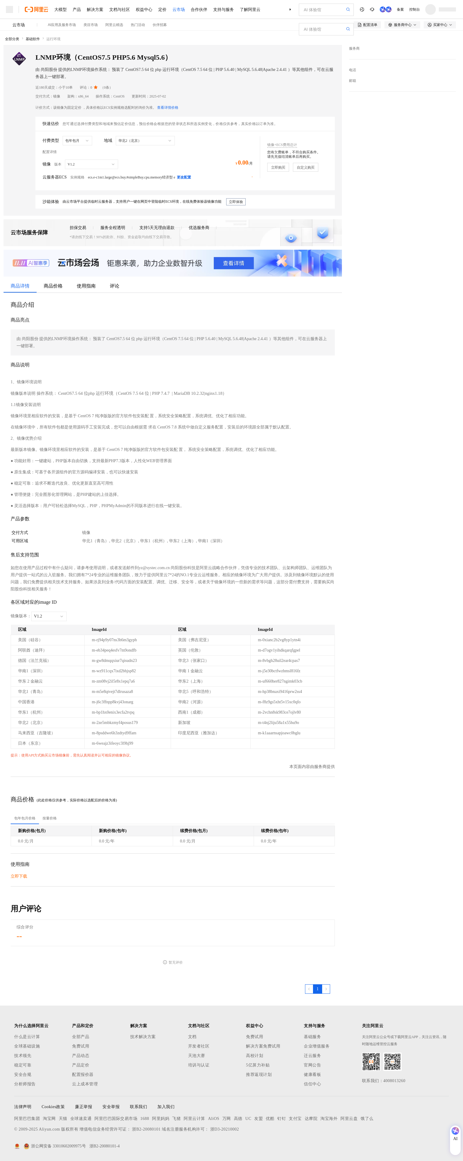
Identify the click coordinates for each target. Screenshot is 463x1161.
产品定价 (80, 1065)
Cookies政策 (53, 1107)
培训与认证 (199, 1065)
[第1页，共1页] (317, 989)
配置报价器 (83, 1074)
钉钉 (281, 1118)
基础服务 (312, 1037)
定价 (162, 9)
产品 (77, 9)
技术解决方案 (143, 1037)
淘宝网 (49, 1118)
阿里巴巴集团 (27, 1118)
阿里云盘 (349, 1118)
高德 (238, 1118)
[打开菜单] (9, 9)
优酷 (270, 1118)
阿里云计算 (194, 1118)
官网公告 (312, 1065)
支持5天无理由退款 (157, 227)
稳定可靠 (22, 1065)
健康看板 (312, 1074)
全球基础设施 (27, 1046)
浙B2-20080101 (146, 1129)
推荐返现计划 (259, 1074)
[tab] (25, 818)
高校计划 (254, 1055)
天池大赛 (196, 1055)
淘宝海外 (329, 1118)
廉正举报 (83, 1107)
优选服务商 (199, 227)
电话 (352, 70)
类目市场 (91, 25)
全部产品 (80, 1037)
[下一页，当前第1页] (326, 989)
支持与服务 (223, 9)
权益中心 (144, 9)
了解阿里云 (250, 9)
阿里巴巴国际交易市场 (115, 1118)
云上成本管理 (85, 1084)
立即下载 (19, 876)
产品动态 (80, 1055)
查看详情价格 (167, 107)
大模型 (60, 9)
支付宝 (295, 1118)
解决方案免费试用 (263, 1046)
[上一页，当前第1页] (309, 989)
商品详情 (20, 285)
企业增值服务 (317, 1046)
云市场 (178, 9)
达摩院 (311, 1118)
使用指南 (86, 285)
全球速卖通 (81, 1118)
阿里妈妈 (160, 1118)
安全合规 (22, 1074)
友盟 (258, 1118)
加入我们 (166, 1107)
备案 (400, 9)
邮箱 (352, 81)
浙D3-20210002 (224, 1129)
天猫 (63, 1118)
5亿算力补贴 (258, 1065)
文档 (192, 1037)
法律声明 (22, 1107)
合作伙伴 (199, 9)
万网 (226, 1118)
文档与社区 (119, 9)
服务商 (354, 48)
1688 (144, 1118)
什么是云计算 (27, 1037)
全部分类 (12, 39)
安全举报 (111, 1107)
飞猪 (176, 1118)
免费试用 (80, 1046)
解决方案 (95, 9)
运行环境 (53, 39)
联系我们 (138, 1107)
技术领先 (22, 1055)
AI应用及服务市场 (62, 25)
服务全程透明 (112, 227)
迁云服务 (312, 1055)
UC (248, 1118)
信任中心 (312, 1084)
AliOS (213, 1118)
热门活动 (138, 25)
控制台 (414, 9)
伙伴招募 (160, 25)
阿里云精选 (114, 25)
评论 (114, 285)
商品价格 (53, 285)
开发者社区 (199, 1046)
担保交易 (78, 227)
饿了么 (367, 1118)
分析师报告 (25, 1084)
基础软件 (33, 39)
